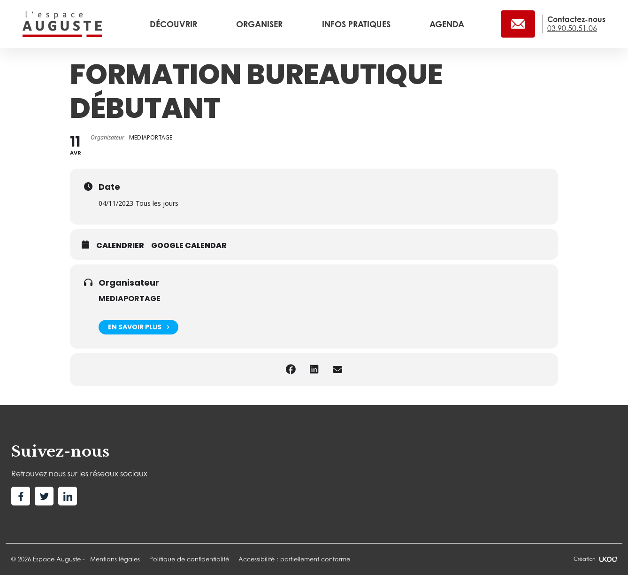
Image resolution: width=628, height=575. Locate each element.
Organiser (260, 24)
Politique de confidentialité (189, 559)
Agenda (446, 24)
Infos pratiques (357, 24)
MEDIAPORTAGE (130, 298)
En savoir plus (138, 327)
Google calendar (189, 245)
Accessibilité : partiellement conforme (294, 559)
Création (595, 559)
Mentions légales (115, 559)
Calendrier (120, 245)
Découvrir (174, 24)
